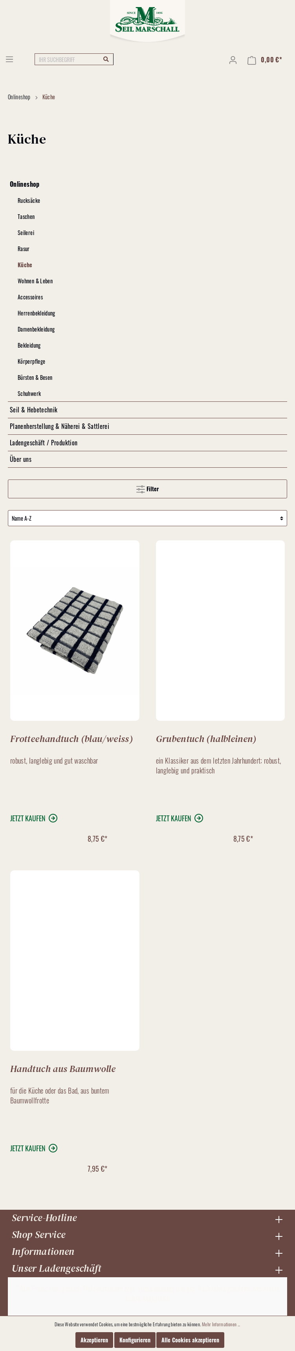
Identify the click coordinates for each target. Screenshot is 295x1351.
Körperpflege (31, 361)
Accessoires (30, 297)
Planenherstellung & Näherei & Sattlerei (59, 426)
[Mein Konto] (233, 59)
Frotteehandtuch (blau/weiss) (71, 738)
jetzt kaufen (28, 818)
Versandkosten (155, 1288)
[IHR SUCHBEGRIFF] (74, 59)
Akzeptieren (94, 1340)
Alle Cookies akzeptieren (190, 1340)
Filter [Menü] (147, 488)
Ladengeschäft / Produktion (43, 442)
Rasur (24, 248)
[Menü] (9, 59)
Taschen (26, 216)
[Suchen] (106, 58)
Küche (25, 265)
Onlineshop (25, 184)
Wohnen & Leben (35, 281)
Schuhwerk (29, 393)
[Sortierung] (147, 518)
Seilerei (26, 232)
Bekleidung (29, 345)
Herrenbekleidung (36, 313)
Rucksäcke (29, 200)
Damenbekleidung (36, 329)
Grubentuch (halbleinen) (206, 738)
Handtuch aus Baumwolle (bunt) (62, 1068)
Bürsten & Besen (35, 377)
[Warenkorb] (264, 60)
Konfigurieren (134, 1340)
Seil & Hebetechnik (33, 409)
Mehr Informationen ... (221, 1324)
